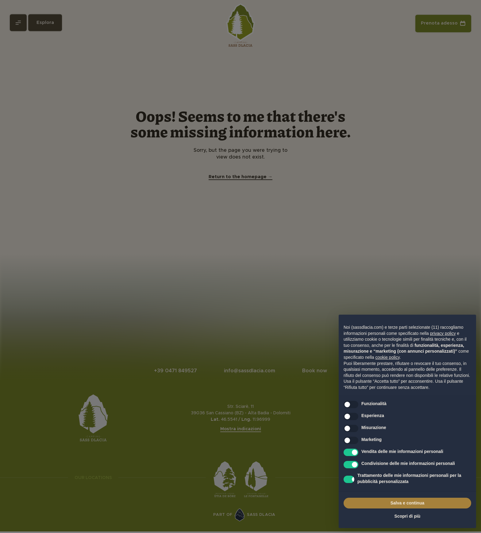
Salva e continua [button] (407, 502)
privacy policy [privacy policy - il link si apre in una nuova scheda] (443, 333)
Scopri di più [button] (407, 516)
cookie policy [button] (387, 357)
